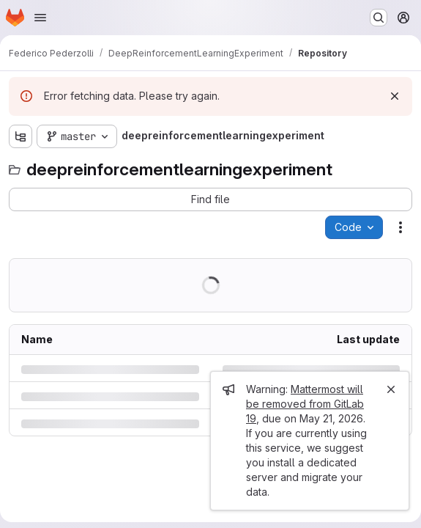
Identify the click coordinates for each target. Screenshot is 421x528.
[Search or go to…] (378, 17)
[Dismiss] (394, 96)
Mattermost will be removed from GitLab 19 (305, 404)
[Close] (391, 389)
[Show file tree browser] (20, 136)
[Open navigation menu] (40, 17)
